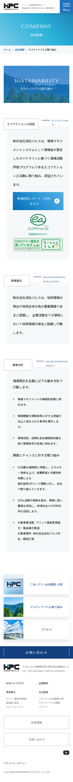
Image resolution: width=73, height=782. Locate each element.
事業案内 (10, 692)
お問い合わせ (36, 652)
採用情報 (36, 722)
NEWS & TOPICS (15, 683)
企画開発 (43, 683)
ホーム (7, 49)
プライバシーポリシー (15, 763)
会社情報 (19, 49)
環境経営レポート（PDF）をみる (34, 200)
